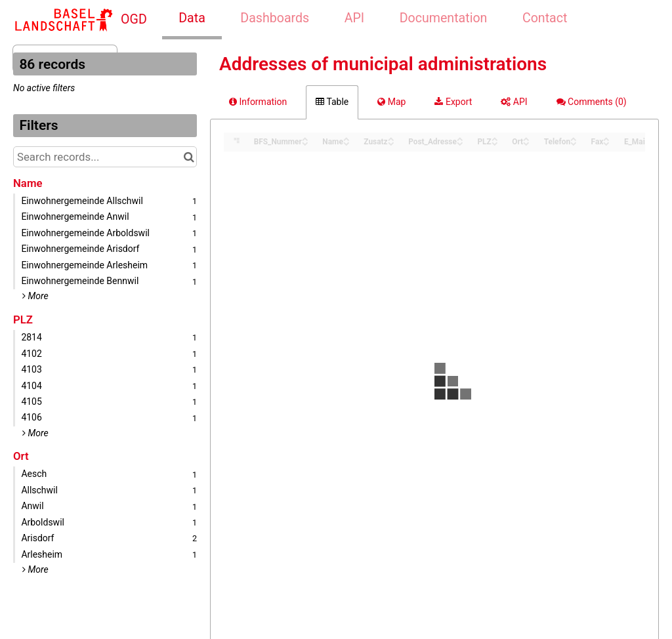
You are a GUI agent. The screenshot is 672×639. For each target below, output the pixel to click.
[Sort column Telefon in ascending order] (573, 138)
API (354, 18)
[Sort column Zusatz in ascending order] (391, 138)
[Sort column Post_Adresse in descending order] (460, 142)
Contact (544, 18)
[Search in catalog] (188, 156)
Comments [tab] (591, 101)
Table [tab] (332, 101)
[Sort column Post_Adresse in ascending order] (460, 138)
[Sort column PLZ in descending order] (495, 142)
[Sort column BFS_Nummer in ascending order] (305, 138)
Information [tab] (258, 101)
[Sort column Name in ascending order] (346, 138)
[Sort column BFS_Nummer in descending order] (305, 142)
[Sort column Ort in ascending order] (526, 138)
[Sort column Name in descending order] (346, 142)
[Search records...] (105, 156)
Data (191, 18)
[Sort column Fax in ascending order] (606, 138)
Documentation (444, 18)
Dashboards (274, 18)
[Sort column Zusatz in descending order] (391, 142)
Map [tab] (391, 101)
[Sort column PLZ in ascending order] (495, 138)
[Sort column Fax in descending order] (606, 142)
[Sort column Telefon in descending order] (573, 142)
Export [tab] (453, 101)
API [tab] (514, 101)
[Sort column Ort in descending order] (526, 142)
